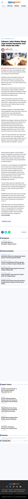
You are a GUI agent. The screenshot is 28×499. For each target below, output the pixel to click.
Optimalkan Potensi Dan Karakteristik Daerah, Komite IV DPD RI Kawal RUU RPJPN (13, 256)
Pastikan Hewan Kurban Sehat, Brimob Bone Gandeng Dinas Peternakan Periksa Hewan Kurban (13, 282)
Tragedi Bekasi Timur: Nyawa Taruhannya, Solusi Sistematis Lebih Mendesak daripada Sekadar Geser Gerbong (9, 409)
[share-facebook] (2, 232)
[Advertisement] (14, 22)
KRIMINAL (16, 6)
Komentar (24, 232)
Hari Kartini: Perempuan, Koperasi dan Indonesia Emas (9, 427)
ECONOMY (23, 6)
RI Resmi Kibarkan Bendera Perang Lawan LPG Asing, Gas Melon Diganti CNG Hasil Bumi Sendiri (9, 400)
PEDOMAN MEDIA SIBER (19, 489)
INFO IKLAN (5, 489)
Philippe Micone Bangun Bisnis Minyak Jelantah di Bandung (9, 418)
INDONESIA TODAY (6, 221)
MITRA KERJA (21, 491)
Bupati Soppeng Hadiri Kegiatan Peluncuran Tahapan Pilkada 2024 (12, 269)
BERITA (3, 387)
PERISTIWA (10, 6)
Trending (3, 6)
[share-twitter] (6, 232)
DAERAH (4, 416)
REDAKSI (11, 489)
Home (2, 38)
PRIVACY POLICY (13, 491)
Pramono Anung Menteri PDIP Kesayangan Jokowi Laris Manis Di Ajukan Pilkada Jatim (12, 263)
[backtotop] (14, 494)
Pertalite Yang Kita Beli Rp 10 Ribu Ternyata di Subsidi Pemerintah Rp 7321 (9, 390)
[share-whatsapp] (9, 232)
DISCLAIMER (5, 491)
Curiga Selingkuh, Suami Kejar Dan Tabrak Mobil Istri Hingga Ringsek (12, 275)
